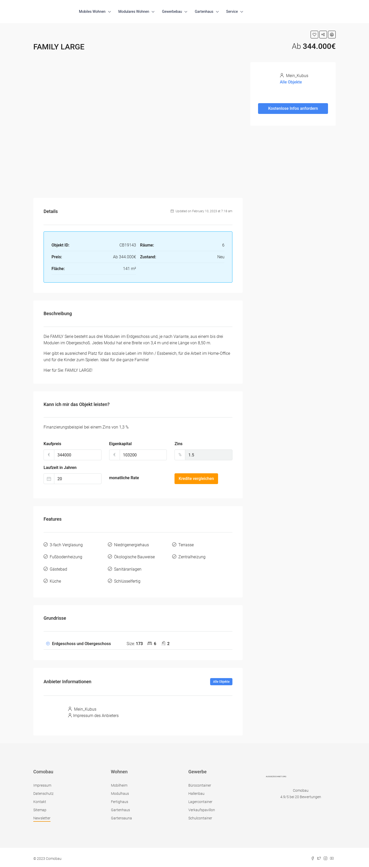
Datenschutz (43, 791)
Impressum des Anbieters (96, 713)
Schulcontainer (200, 816)
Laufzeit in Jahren (60, 467)
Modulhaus (120, 791)
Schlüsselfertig (127, 579)
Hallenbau (196, 791)
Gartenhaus (204, 11)
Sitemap (39, 807)
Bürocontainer (199, 783)
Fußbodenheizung (66, 556)
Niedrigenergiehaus (131, 544)
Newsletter (41, 816)
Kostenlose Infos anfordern (293, 108)
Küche (55, 579)
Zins (178, 443)
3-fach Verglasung (66, 544)
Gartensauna (121, 816)
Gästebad (58, 567)
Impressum (42, 783)
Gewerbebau (172, 11)
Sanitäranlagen (127, 567)
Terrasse (186, 544)
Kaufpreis (52, 443)
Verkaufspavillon (201, 807)
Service (232, 11)
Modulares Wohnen (133, 11)
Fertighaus (119, 799)
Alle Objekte (221, 679)
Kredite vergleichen (196, 478)
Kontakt (39, 799)
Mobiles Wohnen (92, 11)
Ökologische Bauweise (134, 556)
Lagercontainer (200, 799)
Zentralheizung (192, 556)
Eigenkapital (120, 443)
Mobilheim (119, 783)
